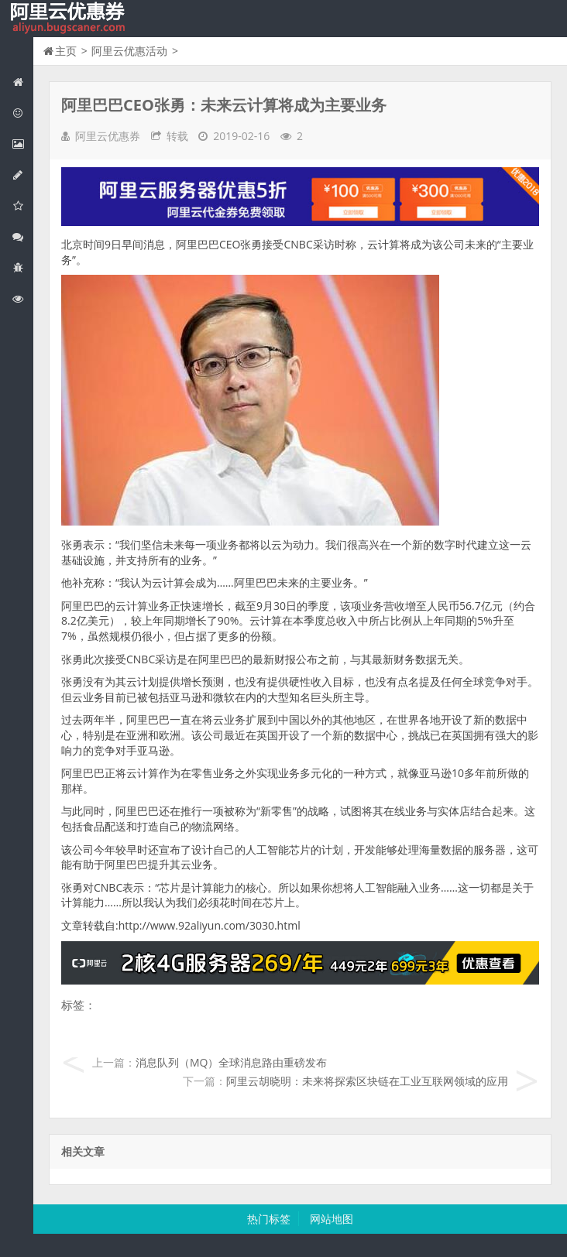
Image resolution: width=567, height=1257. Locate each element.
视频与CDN (22, 236)
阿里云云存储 (22, 205)
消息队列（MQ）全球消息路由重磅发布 (231, 1062)
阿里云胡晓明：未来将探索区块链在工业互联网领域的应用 (367, 1081)
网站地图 (331, 1218)
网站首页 (22, 81)
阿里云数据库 (22, 174)
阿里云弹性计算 (22, 143)
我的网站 (69, 18)
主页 (66, 50)
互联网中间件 (22, 267)
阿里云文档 (22, 298)
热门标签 (268, 1218)
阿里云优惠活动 (22, 112)
